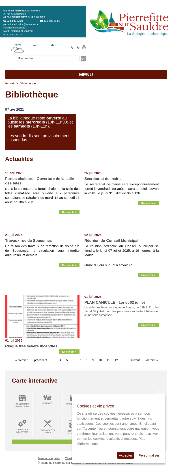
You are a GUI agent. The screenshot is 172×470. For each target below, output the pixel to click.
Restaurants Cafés (47, 431)
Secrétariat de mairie (103, 179)
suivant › (136, 360)
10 (100, 360)
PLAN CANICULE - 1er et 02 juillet (114, 302)
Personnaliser (149, 455)
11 (108, 360)
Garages (47, 403)
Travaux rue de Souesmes (28, 240)
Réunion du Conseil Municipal (111, 240)
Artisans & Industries (22, 431)
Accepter (125, 455)
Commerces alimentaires (22, 405)
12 (116, 360)
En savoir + (69, 227)
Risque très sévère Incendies (31, 346)
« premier (21, 360)
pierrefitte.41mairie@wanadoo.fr (20, 24)
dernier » (152, 360)
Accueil (10, 83)
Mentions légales (49, 458)
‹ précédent (39, 360)
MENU (86, 74)
